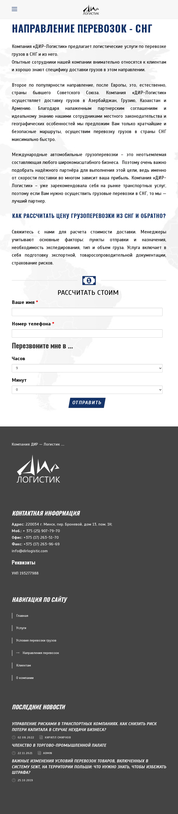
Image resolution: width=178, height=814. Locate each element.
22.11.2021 (25, 753)
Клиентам (23, 665)
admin (47, 753)
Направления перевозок (41, 653)
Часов (18, 358)
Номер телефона (33, 324)
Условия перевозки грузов (36, 640)
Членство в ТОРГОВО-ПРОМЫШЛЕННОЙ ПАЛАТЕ (59, 745)
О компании (25, 678)
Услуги (21, 628)
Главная (22, 616)
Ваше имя (25, 302)
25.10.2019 (25, 780)
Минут (19, 380)
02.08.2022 (26, 737)
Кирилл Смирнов (58, 737)
